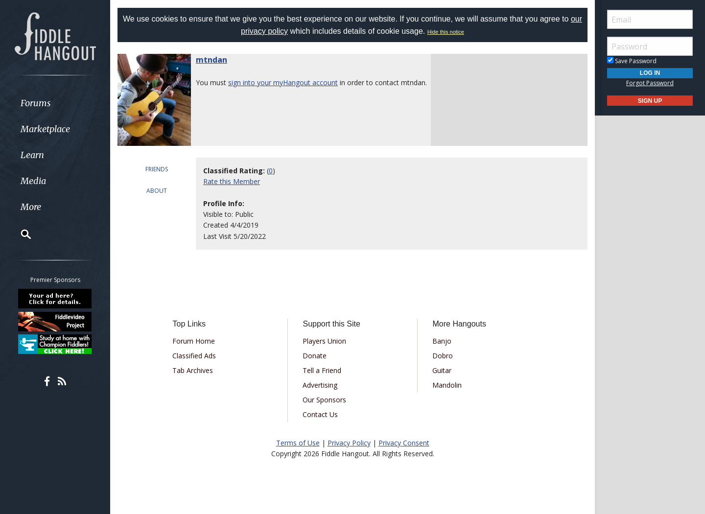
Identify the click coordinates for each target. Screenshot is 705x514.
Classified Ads (194, 355)
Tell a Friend (322, 370)
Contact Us (320, 414)
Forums (36, 103)
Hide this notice (445, 32)
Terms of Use (298, 442)
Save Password (632, 61)
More (31, 206)
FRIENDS (156, 169)
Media (33, 181)
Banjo (441, 341)
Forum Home (193, 341)
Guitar (441, 370)
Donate (315, 355)
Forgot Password (650, 83)
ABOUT (156, 191)
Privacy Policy (349, 442)
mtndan (211, 59)
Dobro (442, 355)
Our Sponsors (324, 399)
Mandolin (447, 385)
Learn (32, 155)
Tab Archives (192, 370)
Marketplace (45, 129)
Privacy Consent (403, 442)
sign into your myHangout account (283, 82)
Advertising (320, 385)
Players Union (324, 341)
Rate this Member (231, 181)
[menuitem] (55, 103)
